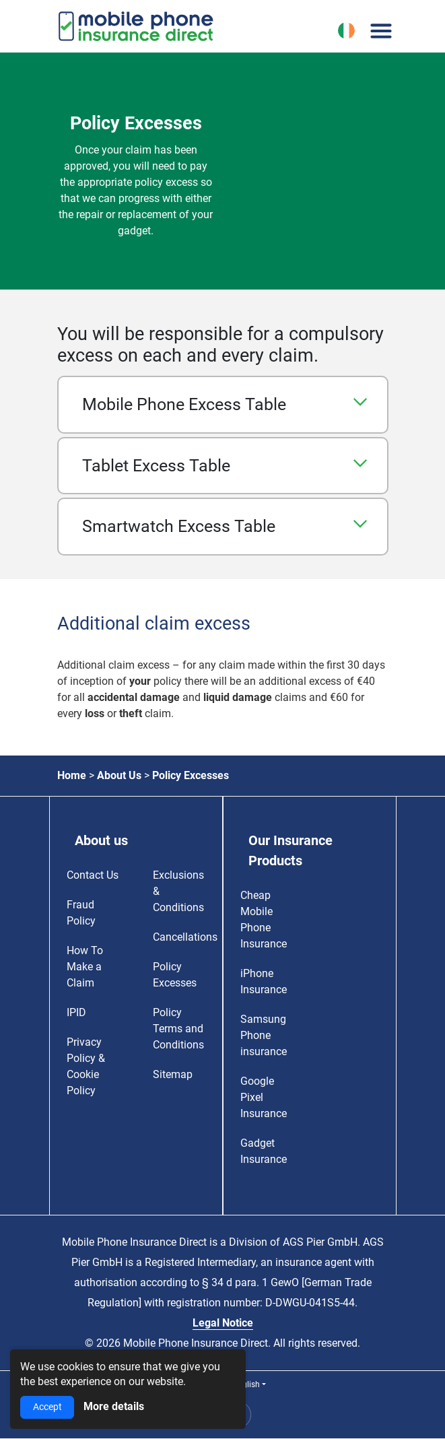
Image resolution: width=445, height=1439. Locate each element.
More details (113, 1406)
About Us (119, 775)
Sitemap (173, 1074)
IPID (76, 1012)
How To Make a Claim (85, 966)
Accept (47, 1407)
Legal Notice (223, 1322)
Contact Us (92, 875)
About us (101, 840)
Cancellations (185, 937)
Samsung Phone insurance (263, 1035)
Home (71, 775)
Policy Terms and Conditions (178, 1028)
